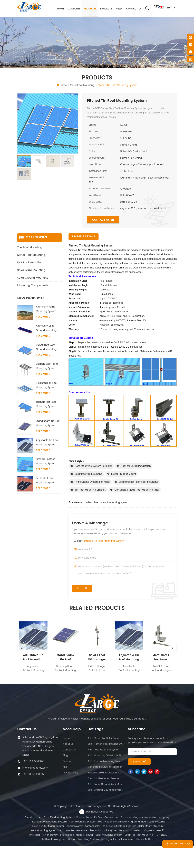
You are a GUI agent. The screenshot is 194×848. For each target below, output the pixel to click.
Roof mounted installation (136, 466)
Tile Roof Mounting (29, 247)
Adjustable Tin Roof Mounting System (107, 503)
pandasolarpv (74, 828)
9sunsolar (88, 833)
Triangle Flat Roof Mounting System (46, 404)
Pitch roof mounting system (104, 752)
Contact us (130, 8)
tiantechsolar (92, 828)
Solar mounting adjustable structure (105, 758)
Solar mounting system (89, 837)
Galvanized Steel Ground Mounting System (46, 347)
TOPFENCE (141, 837)
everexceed (47, 837)
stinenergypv (30, 837)
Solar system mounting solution (105, 763)
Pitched (73, 250)
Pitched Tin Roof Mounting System (104, 541)
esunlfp (154, 833)
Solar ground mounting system (105, 792)
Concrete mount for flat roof (105, 769)
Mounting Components (32, 285)
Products (86, 8)
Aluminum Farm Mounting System (46, 309)
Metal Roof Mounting (31, 255)
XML (65, 769)
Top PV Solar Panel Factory (113, 824)
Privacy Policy (70, 775)
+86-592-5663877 (33, 763)
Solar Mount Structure (151, 828)
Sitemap (67, 763)
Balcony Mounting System (70, 841)
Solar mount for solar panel (103, 740)
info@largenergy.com (35, 770)
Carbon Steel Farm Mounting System (47, 366)
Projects (102, 8)
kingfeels (142, 833)
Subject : (99, 541)
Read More (43, 317)
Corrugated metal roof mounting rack (136, 490)
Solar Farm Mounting (31, 270)
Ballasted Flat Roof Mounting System (46, 385)
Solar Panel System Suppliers (119, 828)
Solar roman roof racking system (105, 746)
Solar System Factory (108, 833)
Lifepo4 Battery (132, 841)
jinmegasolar (95, 841)
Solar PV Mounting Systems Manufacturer (68, 819)
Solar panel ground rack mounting (105, 786)
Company (70, 8)
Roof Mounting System (82, 824)
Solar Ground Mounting (32, 278)
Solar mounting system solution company (145, 819)
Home (57, 8)
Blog (65, 758)
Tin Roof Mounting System (93, 250)
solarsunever (113, 841)
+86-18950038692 (33, 776)
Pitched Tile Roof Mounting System (46, 480)
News (115, 8)
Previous (21, 649)
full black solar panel (161, 837)
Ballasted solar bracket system (105, 775)
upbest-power (64, 837)
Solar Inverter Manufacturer (48, 828)
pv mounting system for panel (92, 482)
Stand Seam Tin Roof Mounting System (48, 423)
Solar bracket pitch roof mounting (138, 482)
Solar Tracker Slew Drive (66, 833)
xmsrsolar (166, 833)
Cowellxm (129, 833)
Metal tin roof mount (123, 474)
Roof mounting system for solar (93, 466)
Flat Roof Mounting (30, 263)
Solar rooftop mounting (88, 474)
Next (172, 649)
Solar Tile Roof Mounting (119, 837)
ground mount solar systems (148, 824)
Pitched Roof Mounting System (49, 824)
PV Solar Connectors (106, 819)
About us (68, 746)
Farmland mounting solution (104, 781)
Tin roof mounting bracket (90, 490)
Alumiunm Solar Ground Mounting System (46, 328)
